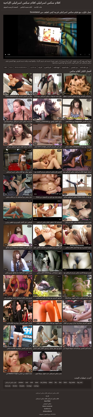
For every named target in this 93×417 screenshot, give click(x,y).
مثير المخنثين (73, 67)
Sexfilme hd (46, 408)
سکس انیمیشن (46, 403)
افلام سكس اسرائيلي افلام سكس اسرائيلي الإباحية (31, 2)
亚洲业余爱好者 (46, 411)
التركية (39, 67)
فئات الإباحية (37, 7)
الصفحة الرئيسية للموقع (10, 7)
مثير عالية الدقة (83, 67)
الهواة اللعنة (56, 67)
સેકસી (46, 396)
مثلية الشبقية (64, 67)
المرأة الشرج (46, 67)
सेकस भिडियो (46, 401)
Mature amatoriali (46, 406)
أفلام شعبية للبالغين (25, 7)
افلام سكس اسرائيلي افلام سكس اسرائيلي (46, 398)
